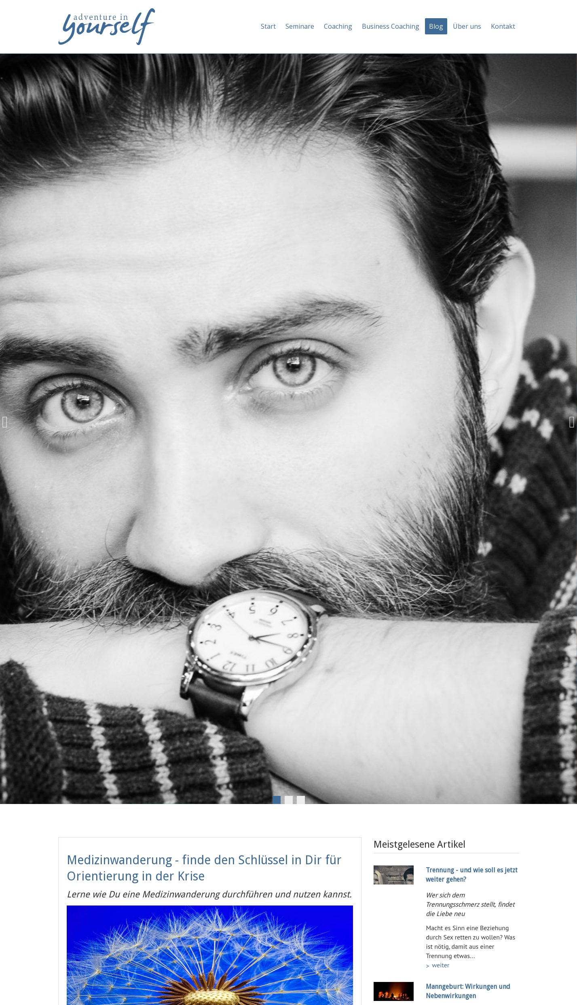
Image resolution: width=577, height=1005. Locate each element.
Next (569, 422)
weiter (440, 965)
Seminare (299, 26)
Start (268, 26)
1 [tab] (277, 800)
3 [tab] (301, 800)
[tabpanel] (288, 422)
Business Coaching (390, 26)
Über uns (467, 26)
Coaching (338, 26)
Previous (8, 422)
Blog (436, 26)
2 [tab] (289, 800)
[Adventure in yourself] (106, 25)
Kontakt (503, 26)
